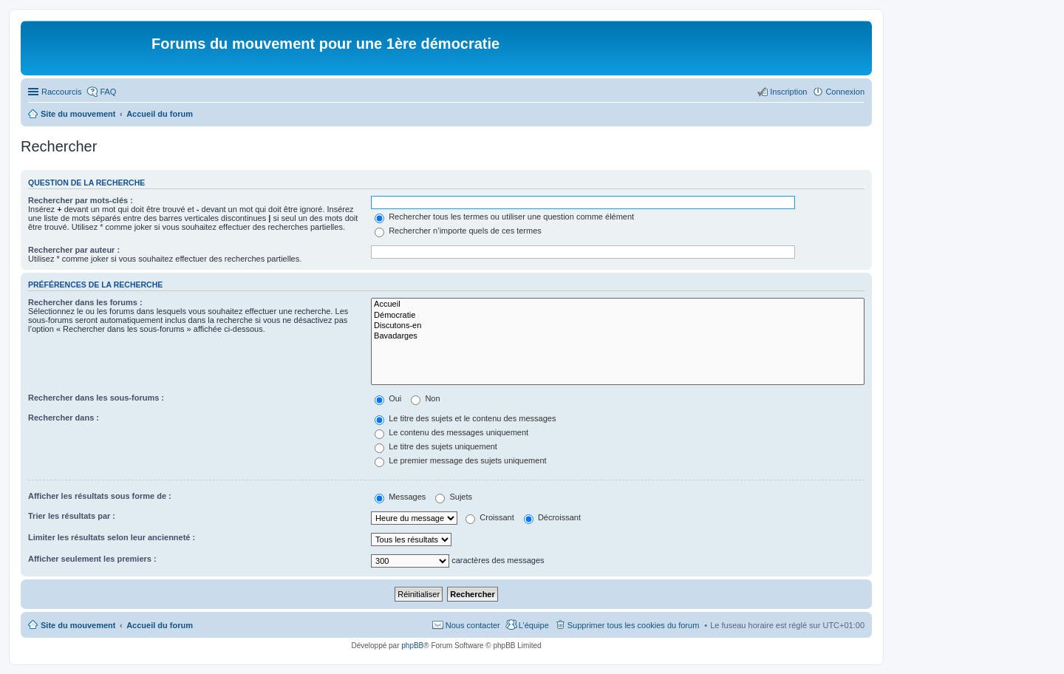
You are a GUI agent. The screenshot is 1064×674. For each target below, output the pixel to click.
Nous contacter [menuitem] (473, 625)
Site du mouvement (78, 625)
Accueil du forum (159, 625)
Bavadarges (617, 336)
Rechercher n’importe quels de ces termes (458, 230)
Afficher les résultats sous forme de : (99, 495)
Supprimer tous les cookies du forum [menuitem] (633, 625)
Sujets (453, 496)
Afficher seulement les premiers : (92, 558)
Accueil (617, 304)
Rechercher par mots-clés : (80, 200)
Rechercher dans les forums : (85, 302)
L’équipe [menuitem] (534, 625)
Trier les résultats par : (71, 515)
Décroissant (552, 517)
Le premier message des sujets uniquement (460, 460)
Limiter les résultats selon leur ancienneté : (111, 537)
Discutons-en (617, 326)
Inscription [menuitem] (788, 91)
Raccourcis (61, 91)
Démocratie (617, 315)
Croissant (490, 517)
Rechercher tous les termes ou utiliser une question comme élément (504, 216)
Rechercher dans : (63, 417)
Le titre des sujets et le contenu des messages (465, 418)
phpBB (412, 645)
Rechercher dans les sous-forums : (96, 397)
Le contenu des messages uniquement (451, 432)
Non (425, 398)
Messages (400, 496)
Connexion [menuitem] (844, 91)
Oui (388, 398)
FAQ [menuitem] (108, 91)
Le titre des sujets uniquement (436, 446)
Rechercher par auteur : (74, 249)
